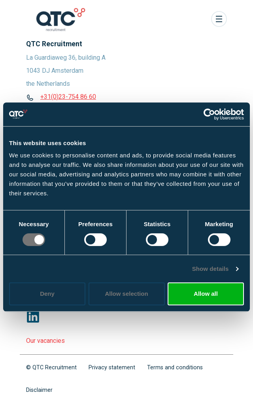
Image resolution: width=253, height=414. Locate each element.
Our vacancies (45, 340)
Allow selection (126, 293)
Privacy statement (112, 367)
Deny (47, 293)
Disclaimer (39, 390)
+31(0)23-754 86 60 (68, 96)
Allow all (206, 293)
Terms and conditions (175, 367)
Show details (210, 268)
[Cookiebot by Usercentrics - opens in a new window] (209, 114)
